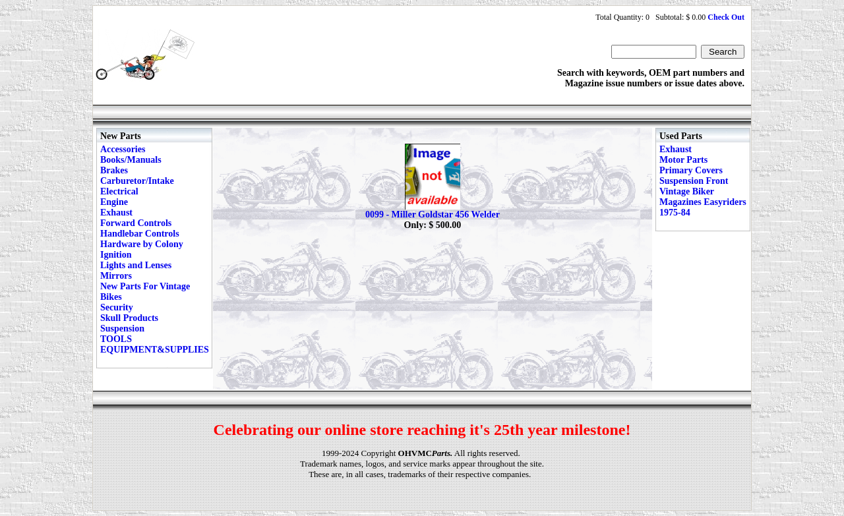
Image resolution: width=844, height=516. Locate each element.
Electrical (119, 191)
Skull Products (129, 318)
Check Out (726, 17)
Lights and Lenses (135, 265)
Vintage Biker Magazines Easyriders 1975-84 (702, 201)
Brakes (114, 170)
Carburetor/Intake (137, 181)
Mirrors (116, 276)
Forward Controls (135, 223)
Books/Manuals (131, 160)
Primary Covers (691, 170)
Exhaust (116, 212)
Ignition (115, 255)
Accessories (122, 149)
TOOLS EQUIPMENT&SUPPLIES (154, 344)
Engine (114, 202)
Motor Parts (683, 160)
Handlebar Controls (139, 234)
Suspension (122, 328)
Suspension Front (693, 181)
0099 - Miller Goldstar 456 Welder (432, 214)
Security (116, 307)
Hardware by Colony (141, 244)
